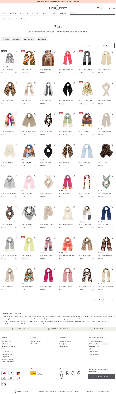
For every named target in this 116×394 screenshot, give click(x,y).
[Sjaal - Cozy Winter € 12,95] (9, 155)
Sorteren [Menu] (106, 46)
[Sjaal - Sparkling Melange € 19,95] (29, 124)
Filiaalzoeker (34, 344)
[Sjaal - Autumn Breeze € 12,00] (87, 93)
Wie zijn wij (63, 344)
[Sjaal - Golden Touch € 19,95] (106, 62)
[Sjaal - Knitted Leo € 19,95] (9, 93)
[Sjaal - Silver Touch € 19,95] (9, 279)
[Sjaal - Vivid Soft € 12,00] (87, 124)
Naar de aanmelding (101, 377)
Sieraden (13, 13)
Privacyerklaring (93, 346)
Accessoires (24, 13)
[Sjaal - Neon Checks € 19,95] (48, 248)
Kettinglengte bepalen (8, 361)
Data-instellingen (94, 354)
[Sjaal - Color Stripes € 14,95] (87, 186)
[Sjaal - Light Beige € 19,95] (48, 186)
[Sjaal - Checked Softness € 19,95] (106, 279)
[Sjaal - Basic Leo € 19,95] (67, 155)
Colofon (91, 349)
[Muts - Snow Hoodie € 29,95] (106, 93)
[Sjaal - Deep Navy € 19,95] (106, 217)
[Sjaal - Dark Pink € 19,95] (67, 186)
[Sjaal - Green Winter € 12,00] (67, 124)
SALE (54, 13)
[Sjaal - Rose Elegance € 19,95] (67, 279)
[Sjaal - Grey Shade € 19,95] (29, 217)
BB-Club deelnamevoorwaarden (98, 344)
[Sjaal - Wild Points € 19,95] (9, 62)
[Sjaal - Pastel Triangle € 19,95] (106, 186)
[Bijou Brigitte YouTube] (61, 377)
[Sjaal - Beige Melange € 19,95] (106, 124)
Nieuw (3, 13)
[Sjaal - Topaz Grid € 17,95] (9, 217)
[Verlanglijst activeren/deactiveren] (16, 52)
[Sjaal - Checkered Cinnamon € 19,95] (29, 155)
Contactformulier (35, 341)
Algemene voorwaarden (95, 341)
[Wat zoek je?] (92, 13)
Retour (3, 349)
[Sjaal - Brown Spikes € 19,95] (29, 279)
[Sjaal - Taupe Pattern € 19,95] (48, 62)
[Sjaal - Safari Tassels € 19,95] (87, 279)
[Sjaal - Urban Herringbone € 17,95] (9, 248)
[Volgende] (112, 300)
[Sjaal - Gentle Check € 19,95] (87, 217)
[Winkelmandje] (114, 8)
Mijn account (5, 351)
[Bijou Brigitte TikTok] (61, 373)
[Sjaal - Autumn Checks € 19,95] (106, 248)
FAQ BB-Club (5, 344)
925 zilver (36, 13)
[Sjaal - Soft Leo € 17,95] (106, 155)
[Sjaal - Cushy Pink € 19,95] (29, 186)
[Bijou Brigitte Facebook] (73, 373)
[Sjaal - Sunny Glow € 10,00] (29, 248)
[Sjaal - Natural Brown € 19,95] (48, 217)
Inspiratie (63, 13)
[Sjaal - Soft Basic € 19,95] (29, 93)
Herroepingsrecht (94, 351)
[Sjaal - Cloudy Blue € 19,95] (87, 155)
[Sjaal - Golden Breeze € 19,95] (67, 217)
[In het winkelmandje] (16, 72)
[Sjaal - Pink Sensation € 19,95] (67, 62)
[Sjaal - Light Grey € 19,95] (48, 93)
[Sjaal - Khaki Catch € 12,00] (29, 62)
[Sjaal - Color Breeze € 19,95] (9, 124)
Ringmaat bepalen (7, 359)
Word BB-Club (6, 341)
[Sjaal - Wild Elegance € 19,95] (87, 248)
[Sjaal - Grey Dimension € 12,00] (87, 62)
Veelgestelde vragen (7, 354)
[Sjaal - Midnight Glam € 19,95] (67, 93)
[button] (105, 8)
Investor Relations (65, 341)
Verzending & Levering (8, 346)
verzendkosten (63, 391)
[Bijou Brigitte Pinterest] (79, 373)
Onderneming (63, 346)
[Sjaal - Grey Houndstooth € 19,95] (9, 186)
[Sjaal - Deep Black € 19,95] (48, 155)
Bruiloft (46, 13)
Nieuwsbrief (5, 356)
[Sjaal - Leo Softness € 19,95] (48, 124)
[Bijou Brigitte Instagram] (67, 373)
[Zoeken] (114, 13)
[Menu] (87, 45)
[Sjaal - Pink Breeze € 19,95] (48, 279)
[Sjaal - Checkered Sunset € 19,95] (67, 248)
